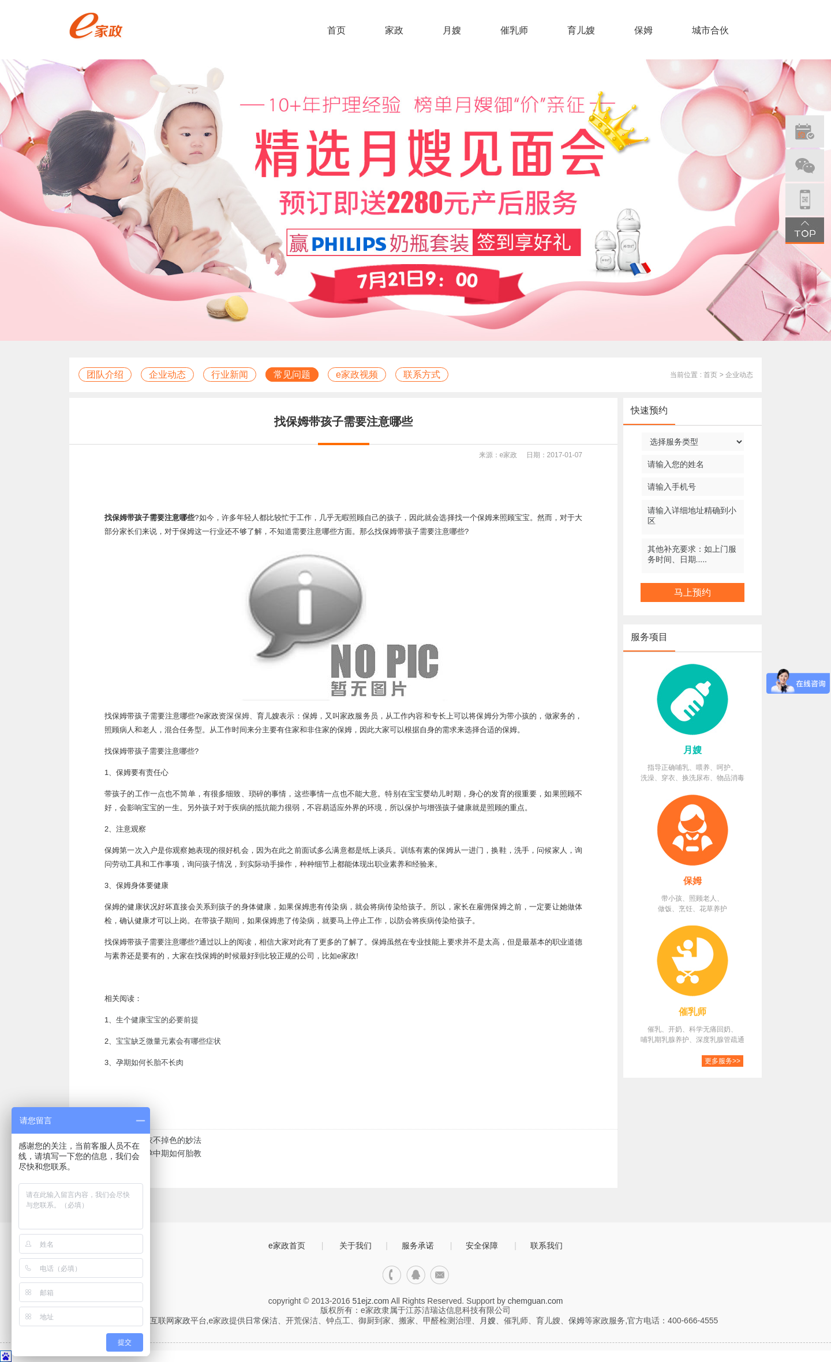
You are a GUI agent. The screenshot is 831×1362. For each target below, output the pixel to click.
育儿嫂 (581, 30)
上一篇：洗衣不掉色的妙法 (152, 1140)
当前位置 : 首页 (693, 375)
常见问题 (292, 374)
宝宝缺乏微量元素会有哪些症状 (168, 1041)
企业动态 (167, 374)
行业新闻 (229, 374)
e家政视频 (357, 374)
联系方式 (421, 374)
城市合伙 (710, 30)
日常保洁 (261, 1320)
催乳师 (514, 30)
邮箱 (439, 1275)
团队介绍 (105, 374)
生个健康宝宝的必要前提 (157, 1019)
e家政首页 (286, 1245)
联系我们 (546, 1245)
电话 (392, 1275)
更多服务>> (722, 1061)
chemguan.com (535, 1300)
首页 (336, 30)
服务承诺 (418, 1245)
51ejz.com (370, 1300)
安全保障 (482, 1245)
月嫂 (452, 30)
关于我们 (355, 1245)
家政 (394, 30)
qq (415, 1275)
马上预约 (692, 592)
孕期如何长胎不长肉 (150, 1062)
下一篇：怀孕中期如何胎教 (152, 1153)
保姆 (643, 30)
